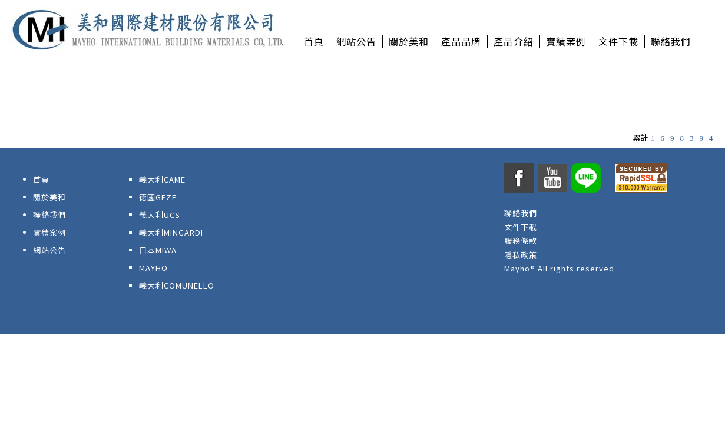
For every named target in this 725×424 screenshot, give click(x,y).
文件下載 (520, 227)
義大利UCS (159, 214)
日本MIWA (158, 250)
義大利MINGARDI (171, 232)
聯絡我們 (49, 214)
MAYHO (153, 267)
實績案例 (49, 232)
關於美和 (49, 197)
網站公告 (49, 250)
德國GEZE (158, 197)
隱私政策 (520, 254)
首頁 (41, 179)
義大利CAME (162, 179)
